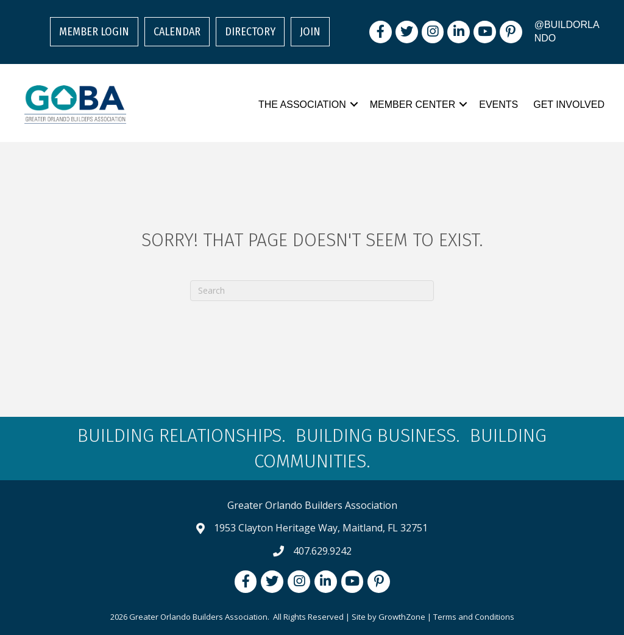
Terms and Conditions (473, 616)
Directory (250, 31)
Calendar (177, 31)
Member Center (412, 104)
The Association (302, 104)
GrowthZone (401, 616)
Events (498, 104)
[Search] (312, 290)
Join (310, 31)
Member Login (94, 31)
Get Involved (568, 104)
